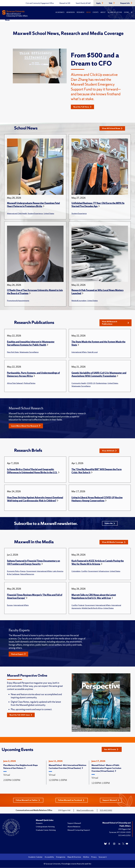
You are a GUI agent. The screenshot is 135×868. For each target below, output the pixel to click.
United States (49, 213)
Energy (23, 572)
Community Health (78, 383)
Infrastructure (104, 572)
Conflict (84, 572)
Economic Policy (13, 572)
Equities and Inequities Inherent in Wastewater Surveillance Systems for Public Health (31, 344)
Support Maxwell (112, 801)
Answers (39, 824)
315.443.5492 (106, 811)
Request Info (125, 3)
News (88, 12)
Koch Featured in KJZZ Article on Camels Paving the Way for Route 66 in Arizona (97, 563)
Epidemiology (101, 383)
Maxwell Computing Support (79, 831)
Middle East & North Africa (92, 609)
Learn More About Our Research (26, 426)
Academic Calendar (35, 858)
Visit (111, 3)
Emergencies (60, 858)
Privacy (94, 858)
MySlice (86, 858)
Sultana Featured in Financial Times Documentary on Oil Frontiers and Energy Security (33, 563)
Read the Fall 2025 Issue (22, 716)
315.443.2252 (124, 836)
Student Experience (35, 213)
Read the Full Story (83, 107)
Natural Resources (27, 575)
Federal (81, 606)
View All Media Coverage (114, 543)
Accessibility (49, 858)
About (103, 12)
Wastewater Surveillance (29, 352)
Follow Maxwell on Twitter (27, 801)
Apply (98, 3)
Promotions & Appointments (18, 300)
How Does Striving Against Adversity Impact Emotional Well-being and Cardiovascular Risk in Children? (35, 499)
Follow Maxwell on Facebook (72, 801)
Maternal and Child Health (17, 213)
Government (31, 572)
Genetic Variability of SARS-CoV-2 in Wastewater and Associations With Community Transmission (98, 375)
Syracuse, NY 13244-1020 (120, 833)
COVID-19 (91, 383)
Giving (126, 12)
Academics (60, 12)
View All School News (113, 128)
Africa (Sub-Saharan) (15, 383)
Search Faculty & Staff (83, 3)
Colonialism (75, 572)
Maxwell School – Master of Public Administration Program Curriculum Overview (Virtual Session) (106, 769)
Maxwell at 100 (64, 3)
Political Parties (29, 383)
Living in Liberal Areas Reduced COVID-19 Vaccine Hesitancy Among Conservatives (97, 499)
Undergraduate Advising (45, 827)
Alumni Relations (115, 12)
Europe (10, 606)
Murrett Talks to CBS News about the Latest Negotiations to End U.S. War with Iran (93, 597)
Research (80, 12)
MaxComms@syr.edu (85, 811)
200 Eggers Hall (124, 830)
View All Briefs (110, 451)
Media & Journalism (78, 300)
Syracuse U (103, 858)
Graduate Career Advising (46, 831)
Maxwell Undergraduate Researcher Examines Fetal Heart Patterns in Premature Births (33, 205)
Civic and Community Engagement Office (40, 3)
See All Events (111, 750)
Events (95, 12)
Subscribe (109, 524)
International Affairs (79, 352)
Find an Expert (19, 655)
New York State (13, 352)
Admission (70, 12)
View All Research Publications (115, 322)
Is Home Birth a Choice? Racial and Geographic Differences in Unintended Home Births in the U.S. (32, 471)
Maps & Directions (74, 858)
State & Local (92, 352)
